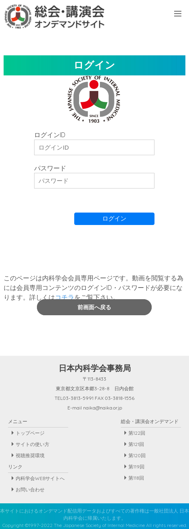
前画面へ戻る (94, 307)
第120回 (137, 455)
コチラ (64, 297)
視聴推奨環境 (30, 455)
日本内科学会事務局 (95, 368)
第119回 (136, 467)
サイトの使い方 (32, 444)
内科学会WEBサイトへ (40, 478)
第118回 (136, 478)
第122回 (136, 433)
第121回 (136, 444)
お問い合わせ (30, 489)
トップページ (30, 433)
